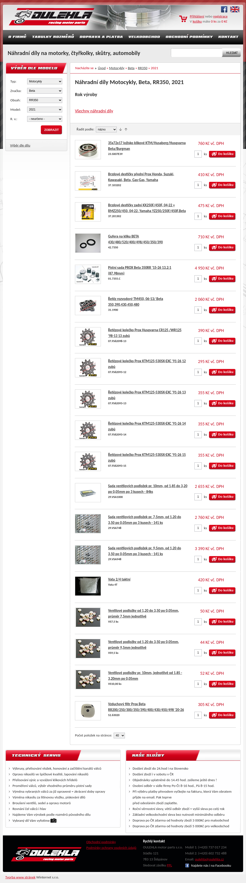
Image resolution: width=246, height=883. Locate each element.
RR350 (142, 68)
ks (205, 154)
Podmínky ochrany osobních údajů (111, 848)
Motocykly (116, 68)
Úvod (102, 68)
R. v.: (13, 119)
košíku (197, 21)
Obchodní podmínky (101, 842)
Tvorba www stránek (20, 877)
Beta (131, 68)
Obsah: (15, 100)
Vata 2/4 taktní (119, 579)
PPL (169, 865)
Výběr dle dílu (20, 145)
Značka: (15, 91)
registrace (220, 16)
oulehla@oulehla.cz (209, 859)
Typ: (13, 81)
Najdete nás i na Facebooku (208, 865)
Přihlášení (197, 16)
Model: (15, 109)
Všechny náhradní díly (94, 111)
